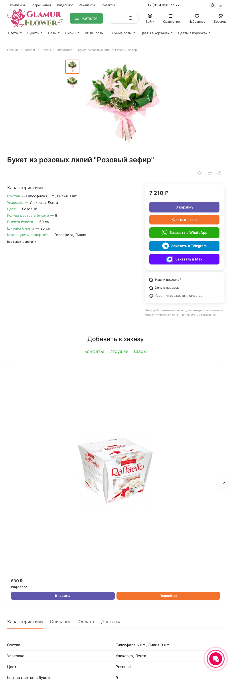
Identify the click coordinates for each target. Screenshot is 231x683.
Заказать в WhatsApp (184, 232)
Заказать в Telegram (184, 245)
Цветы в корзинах (154, 33)
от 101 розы (94, 33)
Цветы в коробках (192, 33)
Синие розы (122, 33)
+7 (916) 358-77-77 (163, 5)
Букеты (33, 33)
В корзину (184, 207)
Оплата (86, 621)
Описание (60, 621)
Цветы (13, 33)
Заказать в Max (184, 259)
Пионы (70, 33)
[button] (223, 482)
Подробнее (168, 595)
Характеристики (25, 621)
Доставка (111, 621)
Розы (52, 33)
